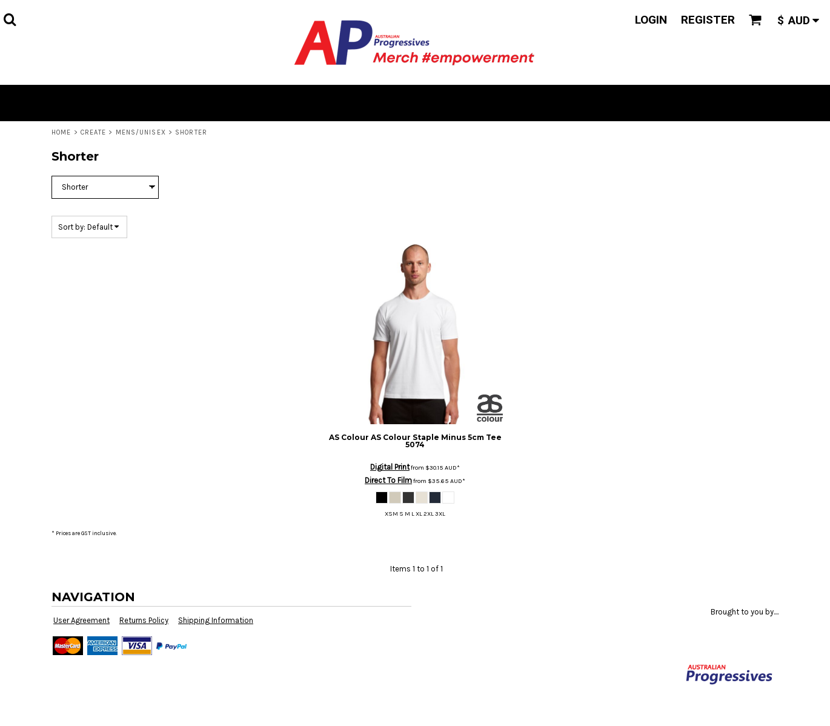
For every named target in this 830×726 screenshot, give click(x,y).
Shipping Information (215, 620)
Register (708, 20)
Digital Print (390, 466)
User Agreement (81, 620)
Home (61, 132)
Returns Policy (143, 620)
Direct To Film (388, 480)
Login (651, 20)
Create (94, 132)
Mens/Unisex (141, 132)
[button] (9, 19)
